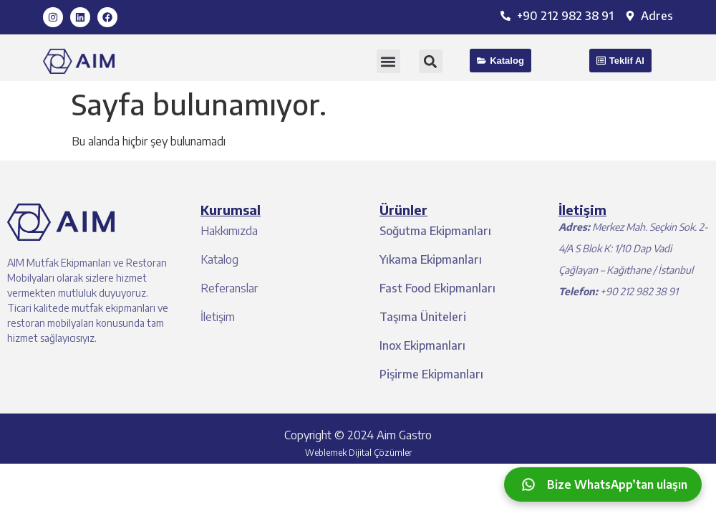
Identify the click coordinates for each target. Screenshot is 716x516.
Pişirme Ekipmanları (431, 374)
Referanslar (229, 288)
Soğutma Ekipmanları (435, 231)
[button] (388, 61)
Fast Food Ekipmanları (437, 288)
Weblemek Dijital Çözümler (358, 452)
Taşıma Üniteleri (422, 317)
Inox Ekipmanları (422, 345)
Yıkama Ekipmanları (430, 259)
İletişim (217, 317)
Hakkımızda (229, 231)
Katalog (219, 259)
